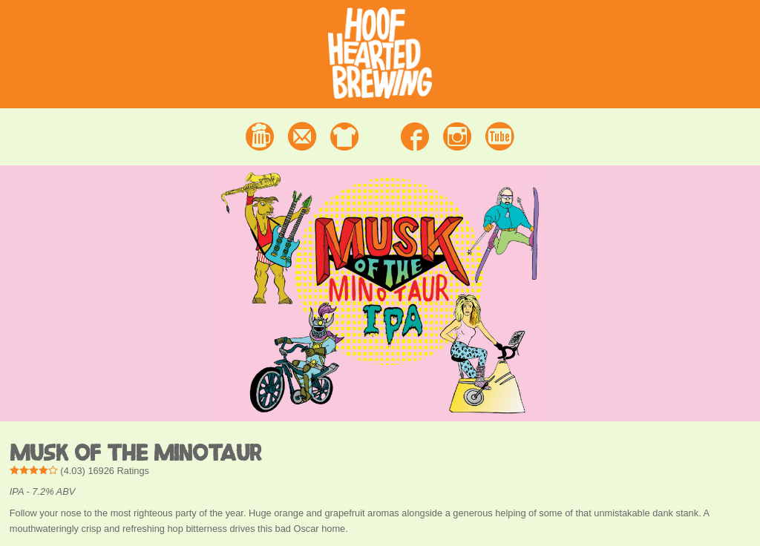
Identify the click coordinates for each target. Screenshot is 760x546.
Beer (260, 136)
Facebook (415, 136)
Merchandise (344, 136)
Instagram (457, 136)
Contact (302, 136)
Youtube (499, 136)
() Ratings (79, 470)
